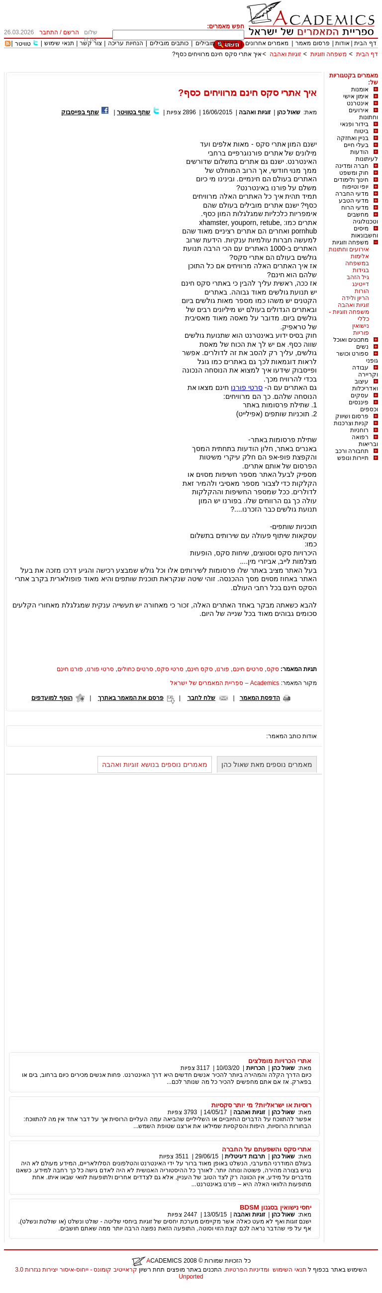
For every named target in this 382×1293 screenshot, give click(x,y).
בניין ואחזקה (353, 138)
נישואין (360, 325)
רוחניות (359, 430)
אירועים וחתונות (363, 114)
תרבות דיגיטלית (245, 1156)
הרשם (71, 32)
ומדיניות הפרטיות (247, 1269)
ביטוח (361, 131)
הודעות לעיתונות (364, 155)
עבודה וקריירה (365, 371)
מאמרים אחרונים (266, 43)
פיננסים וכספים (363, 406)
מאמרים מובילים (216, 43)
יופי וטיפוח (355, 186)
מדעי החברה (352, 193)
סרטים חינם (248, 669)
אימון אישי (356, 96)
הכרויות (255, 1068)
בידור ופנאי (354, 124)
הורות (362, 291)
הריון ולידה (355, 298)
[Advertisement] (197, 68)
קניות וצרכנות (351, 423)
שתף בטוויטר (133, 112)
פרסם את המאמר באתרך (131, 697)
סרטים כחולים (135, 669)
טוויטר (23, 43)
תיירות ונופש (353, 458)
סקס (273, 669)
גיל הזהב (358, 277)
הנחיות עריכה (125, 43)
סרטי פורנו (247, 387)
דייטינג (360, 284)
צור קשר (91, 43)
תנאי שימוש (59, 43)
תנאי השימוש (289, 1269)
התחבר (48, 32)
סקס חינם (200, 669)
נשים (362, 346)
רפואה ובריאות (365, 441)
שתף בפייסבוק (80, 112)
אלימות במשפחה (357, 260)
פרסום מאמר (312, 43)
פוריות (361, 332)
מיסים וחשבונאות (364, 232)
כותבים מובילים (169, 43)
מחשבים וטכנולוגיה (362, 218)
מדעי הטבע (354, 200)
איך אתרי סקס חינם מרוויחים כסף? (217, 54)
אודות (342, 43)
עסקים (360, 395)
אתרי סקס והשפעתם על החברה (267, 1149)
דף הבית (365, 43)
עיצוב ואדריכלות (365, 385)
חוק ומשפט (354, 172)
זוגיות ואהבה (285, 54)
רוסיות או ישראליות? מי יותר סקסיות (261, 1105)
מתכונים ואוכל (351, 339)
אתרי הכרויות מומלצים (279, 1061)
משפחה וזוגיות (328, 54)
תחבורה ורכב (352, 451)
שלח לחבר (201, 697)
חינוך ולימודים (351, 179)
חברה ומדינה (352, 165)
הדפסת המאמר (260, 697)
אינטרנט (358, 103)
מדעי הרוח (355, 207)
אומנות (360, 89)
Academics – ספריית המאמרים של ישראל (224, 683)
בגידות (361, 270)
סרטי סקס (170, 669)
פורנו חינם (70, 669)
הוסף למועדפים (51, 697)
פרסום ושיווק (352, 416)
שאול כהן (288, 112)
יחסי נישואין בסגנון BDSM (275, 1207)
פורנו (222, 669)
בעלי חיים (356, 145)
